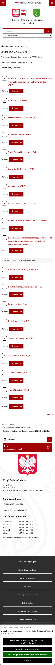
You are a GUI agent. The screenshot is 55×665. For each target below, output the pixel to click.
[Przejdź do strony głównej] (27, 17)
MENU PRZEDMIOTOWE (16, 46)
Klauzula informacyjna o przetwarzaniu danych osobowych (27, 641)
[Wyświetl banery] (49, 439)
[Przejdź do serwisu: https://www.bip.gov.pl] (27, 3)
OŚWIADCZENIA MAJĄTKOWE (14, 52)
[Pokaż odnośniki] (3, 3)
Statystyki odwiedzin (27, 619)
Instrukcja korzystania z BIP (27, 595)
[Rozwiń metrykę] (16, 91)
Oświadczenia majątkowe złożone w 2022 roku (20, 57)
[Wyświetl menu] (52, 3)
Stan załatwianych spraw (27, 562)
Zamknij (27, 660)
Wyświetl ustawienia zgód (27, 649)
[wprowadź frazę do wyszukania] (23, 30)
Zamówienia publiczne (27, 570)
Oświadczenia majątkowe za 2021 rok (17, 62)
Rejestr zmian (27, 603)
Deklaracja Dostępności (27, 611)
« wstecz (49, 414)
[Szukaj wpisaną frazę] (48, 30)
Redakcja (27, 586)
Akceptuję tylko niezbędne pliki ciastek (27, 654)
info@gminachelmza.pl (17, 510)
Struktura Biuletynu (27, 578)
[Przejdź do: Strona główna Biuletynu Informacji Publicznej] (2, 46)
